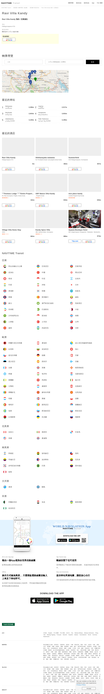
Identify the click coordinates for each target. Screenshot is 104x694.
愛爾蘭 (86, 652)
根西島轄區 (65, 652)
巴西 (89, 657)
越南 (82, 648)
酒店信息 (78, 3)
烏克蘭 (73, 655)
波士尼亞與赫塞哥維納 (58, 650)
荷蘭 (78, 653)
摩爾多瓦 (60, 653)
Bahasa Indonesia (89, 633)
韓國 (53, 646)
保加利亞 (73, 650)
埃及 (62, 659)
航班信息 (86, 3)
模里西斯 (66, 659)
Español (71, 634)
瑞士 (78, 650)
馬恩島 (91, 652)
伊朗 (98, 644)
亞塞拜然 (62, 644)
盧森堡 (49, 653)
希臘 (70, 652)
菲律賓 (95, 646)
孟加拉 (67, 644)
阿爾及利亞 (56, 659)
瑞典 (49, 655)
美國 (96, 655)
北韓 (92, 648)
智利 (59, 657)
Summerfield (74, 158)
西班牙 (47, 652)
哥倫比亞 (64, 657)
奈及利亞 (72, 659)
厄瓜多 (75, 657)
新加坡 (61, 648)
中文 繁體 (56, 633)
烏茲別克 (87, 648)
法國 (56, 652)
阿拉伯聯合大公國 (47, 644)
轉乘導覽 (71, 3)
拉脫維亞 (54, 653)
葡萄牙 (90, 653)
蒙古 (75, 646)
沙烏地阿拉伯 (54, 648)
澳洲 (47, 659)
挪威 (82, 653)
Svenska (95, 634)
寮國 (62, 646)
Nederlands (46, 636)
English (50, 633)
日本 (44, 646)
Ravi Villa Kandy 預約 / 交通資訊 (15, 19)
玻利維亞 (54, 657)
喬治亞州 (77, 644)
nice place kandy (75, 194)
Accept (89, 688)
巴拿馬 (92, 655)
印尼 (85, 644)
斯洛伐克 (61, 655)
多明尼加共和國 (83, 657)
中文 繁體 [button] (100, 3)
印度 (94, 644)
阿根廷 (49, 657)
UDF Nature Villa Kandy (45, 194)
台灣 (78, 648)
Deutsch (65, 634)
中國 (72, 644)
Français (59, 634)
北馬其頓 (73, 653)
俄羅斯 (77, 655)
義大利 (96, 652)
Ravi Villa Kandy (14, 13)
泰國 (65, 648)
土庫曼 (69, 648)
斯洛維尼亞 (55, 655)
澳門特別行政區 (82, 646)
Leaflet (45, 92)
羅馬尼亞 (95, 653)
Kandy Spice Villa (43, 230)
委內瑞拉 (94, 657)
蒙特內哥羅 (67, 653)
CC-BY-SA (65, 92)
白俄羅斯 (67, 655)
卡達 (48, 648)
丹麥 (92, 650)
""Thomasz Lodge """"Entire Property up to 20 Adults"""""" (26, 194)
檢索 (92, 62)
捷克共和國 (83, 650)
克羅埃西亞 (80, 652)
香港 (82, 644)
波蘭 (86, 653)
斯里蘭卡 (66, 646)
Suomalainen (83, 634)
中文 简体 (62, 633)
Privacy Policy (81, 685)
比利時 (67, 650)
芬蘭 (52, 652)
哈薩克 (57, 646)
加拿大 (82, 655)
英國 (59, 652)
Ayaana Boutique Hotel (78, 230)
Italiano (76, 634)
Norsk (89, 634)
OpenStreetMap (52, 92)
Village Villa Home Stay (11, 230)
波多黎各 (70, 657)
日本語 (45, 633)
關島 (51, 659)
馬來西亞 (89, 646)
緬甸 (71, 646)
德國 (89, 650)
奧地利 (50, 650)
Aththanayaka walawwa (45, 158)
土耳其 (74, 648)
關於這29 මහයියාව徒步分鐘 (10, 31)
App (93, 3)
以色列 (90, 644)
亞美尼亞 (56, 644)
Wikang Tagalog (51, 634)
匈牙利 (74, 652)
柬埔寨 (49, 646)
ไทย (72, 633)
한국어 (68, 633)
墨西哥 (87, 655)
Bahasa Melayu (79, 633)
